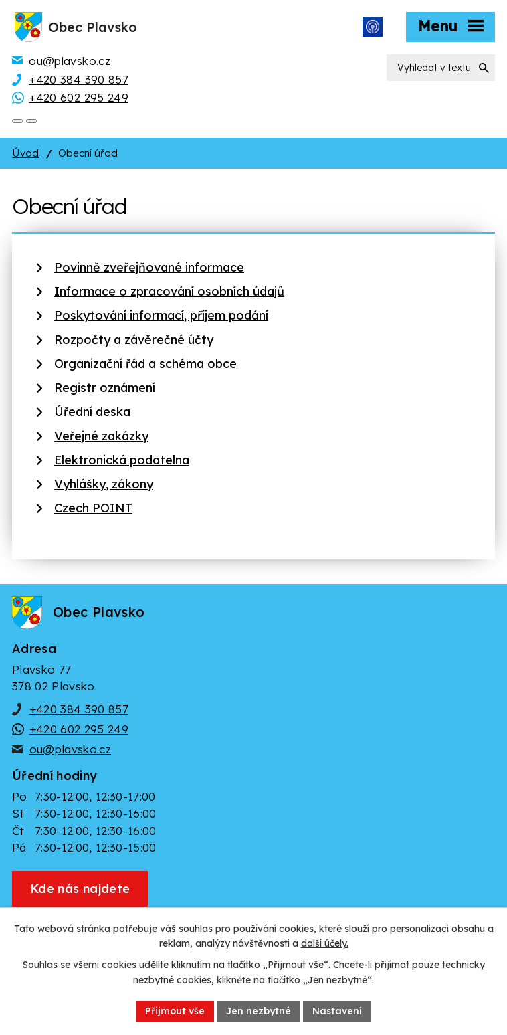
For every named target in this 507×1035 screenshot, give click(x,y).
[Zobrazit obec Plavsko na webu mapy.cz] (80, 888)
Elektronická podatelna (121, 460)
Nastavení (337, 1011)
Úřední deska (92, 411)
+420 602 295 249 (78, 729)
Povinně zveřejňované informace (149, 267)
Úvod (25, 153)
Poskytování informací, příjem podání (161, 315)
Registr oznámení (104, 387)
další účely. (324, 944)
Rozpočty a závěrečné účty (133, 339)
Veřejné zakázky (101, 436)
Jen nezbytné (258, 1011)
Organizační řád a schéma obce (145, 363)
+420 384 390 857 (78, 709)
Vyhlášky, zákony (103, 484)
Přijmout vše (175, 1011)
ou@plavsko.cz (70, 749)
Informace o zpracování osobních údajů (169, 291)
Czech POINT (93, 508)
